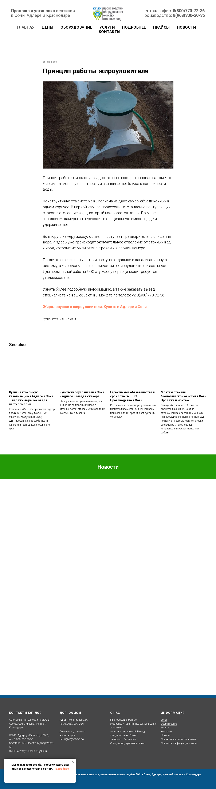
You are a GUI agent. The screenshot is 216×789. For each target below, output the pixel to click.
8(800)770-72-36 (189, 10)
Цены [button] (47, 27)
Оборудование (169, 723)
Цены (164, 719)
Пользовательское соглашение (178, 739)
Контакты (110, 31)
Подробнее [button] (134, 27)
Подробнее (61, 768)
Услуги (107, 27)
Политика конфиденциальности (179, 743)
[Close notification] (73, 762)
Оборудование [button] (76, 27)
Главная (26, 27)
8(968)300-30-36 (189, 15)
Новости (186, 27)
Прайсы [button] (161, 27)
